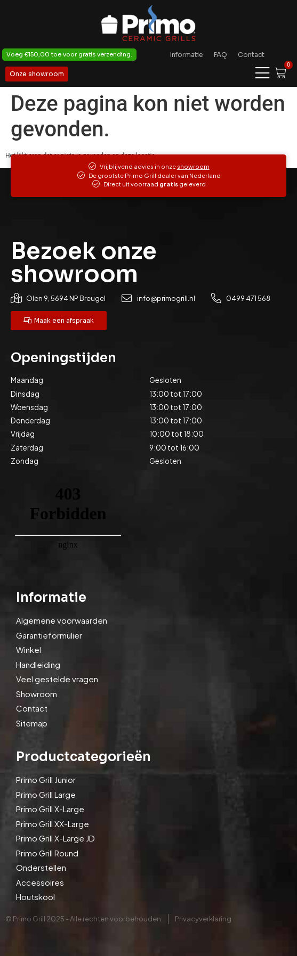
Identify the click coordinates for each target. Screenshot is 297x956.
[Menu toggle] (262, 73)
